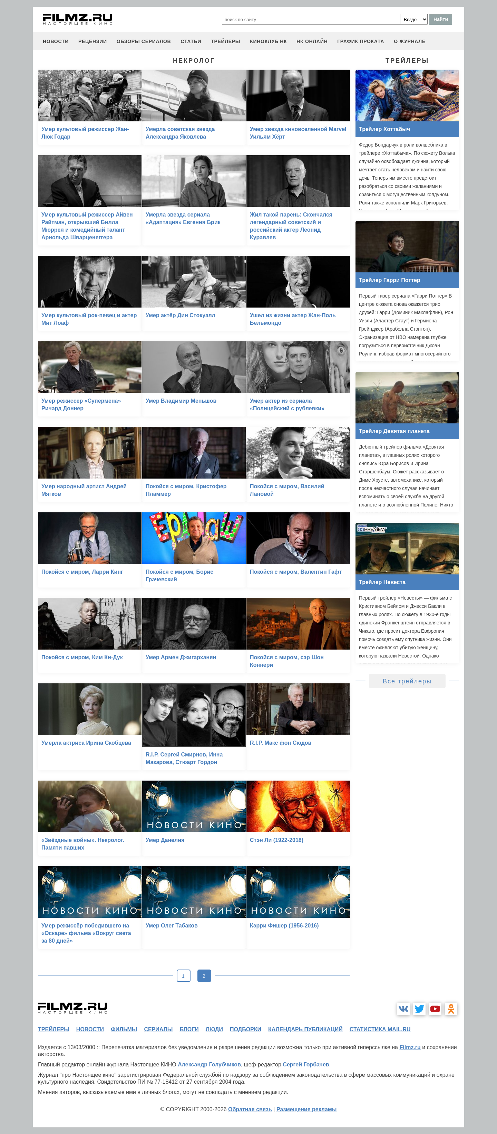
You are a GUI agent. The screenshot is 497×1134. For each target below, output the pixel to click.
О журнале (410, 41)
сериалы (158, 1029)
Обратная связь (250, 1109)
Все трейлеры (407, 681)
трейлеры (225, 41)
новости (56, 41)
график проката (360, 41)
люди (214, 1029)
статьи (191, 41)
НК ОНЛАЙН (312, 41)
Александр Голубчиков (209, 1064)
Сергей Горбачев (306, 1064)
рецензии (92, 41)
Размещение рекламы (306, 1109)
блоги (188, 1029)
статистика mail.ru (380, 1029)
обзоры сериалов (144, 41)
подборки (245, 1029)
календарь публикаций (305, 1029)
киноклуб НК (268, 41)
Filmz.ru (409, 1047)
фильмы (124, 1029)
